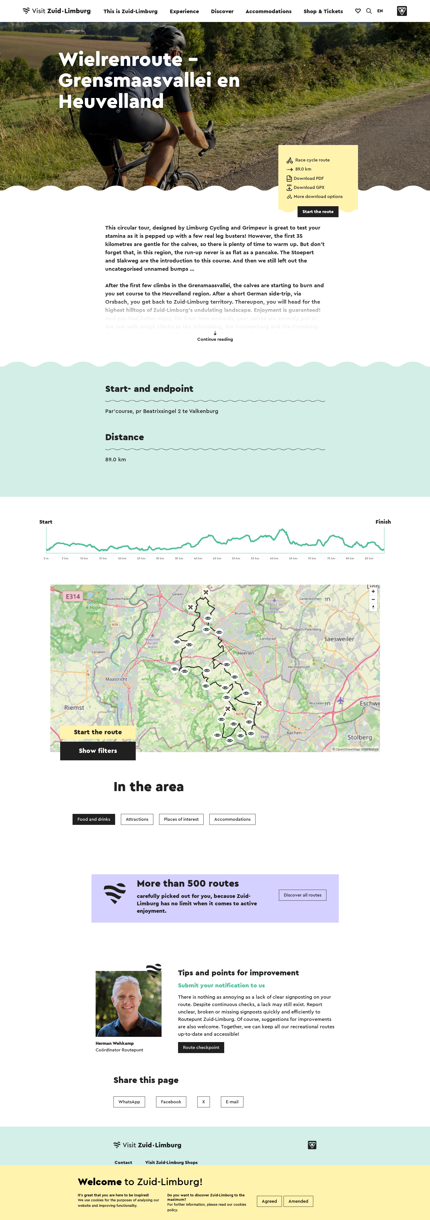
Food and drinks (93, 819)
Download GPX (309, 187)
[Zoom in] (373, 591)
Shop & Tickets (323, 11)
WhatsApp (129, 1102)
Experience (184, 11)
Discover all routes (302, 895)
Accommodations (269, 11)
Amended (298, 1201)
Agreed (269, 1201)
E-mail (232, 1102)
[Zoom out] (373, 599)
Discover (222, 11)
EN (380, 11)
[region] (215, 668)
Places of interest (181, 819)
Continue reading (215, 336)
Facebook (171, 1102)
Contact (123, 1162)
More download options (318, 196)
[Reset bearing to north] (373, 607)
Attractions (137, 819)
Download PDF (309, 178)
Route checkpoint (201, 1047)
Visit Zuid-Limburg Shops (171, 1162)
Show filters (98, 751)
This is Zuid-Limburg (131, 11)
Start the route (318, 212)
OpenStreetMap (348, 749)
